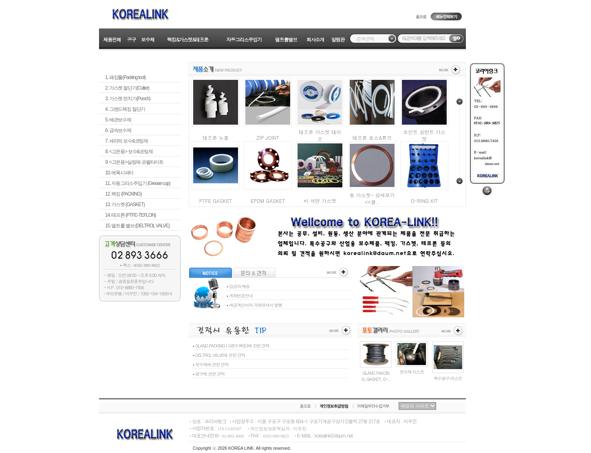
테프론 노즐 (216, 137)
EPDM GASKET (268, 200)
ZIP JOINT (267, 137)
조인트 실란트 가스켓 (424, 135)
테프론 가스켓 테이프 (320, 135)
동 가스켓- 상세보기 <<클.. (372, 198)
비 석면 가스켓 (320, 200)
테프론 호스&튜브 (372, 137)
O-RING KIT (424, 200)
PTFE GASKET (215, 200)
